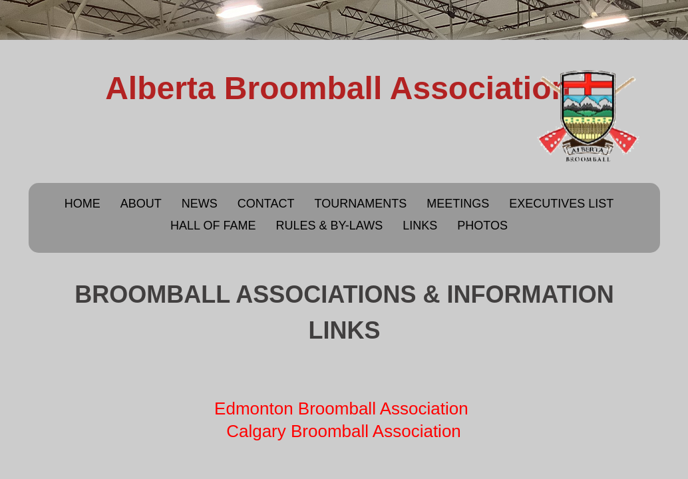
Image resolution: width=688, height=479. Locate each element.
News (200, 203)
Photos (482, 225)
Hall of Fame (213, 225)
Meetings (458, 203)
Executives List (561, 203)
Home (82, 203)
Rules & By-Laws (329, 225)
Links (420, 225)
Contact (266, 203)
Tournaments (360, 203)
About (141, 203)
